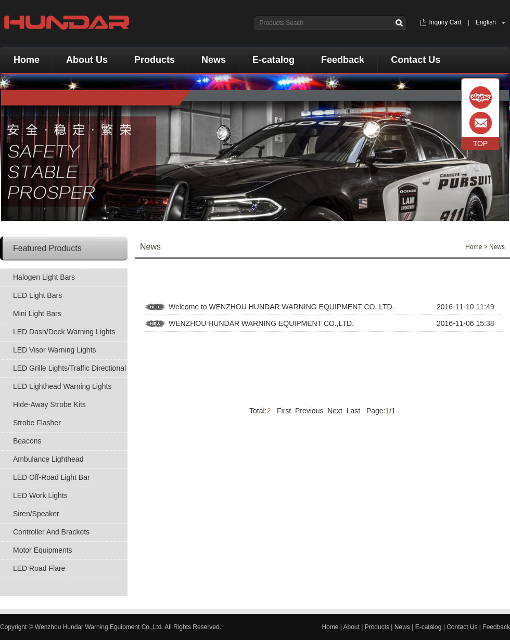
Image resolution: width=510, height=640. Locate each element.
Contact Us (415, 60)
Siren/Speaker (36, 514)
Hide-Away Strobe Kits (49, 404)
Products (154, 60)
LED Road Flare (39, 568)
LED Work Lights (40, 495)
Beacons (27, 441)
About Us (87, 60)
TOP (480, 143)
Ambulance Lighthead (48, 459)
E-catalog (273, 60)
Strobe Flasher (37, 423)
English (486, 22)
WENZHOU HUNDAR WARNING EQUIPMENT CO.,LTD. (261, 323)
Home (27, 60)
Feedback (342, 60)
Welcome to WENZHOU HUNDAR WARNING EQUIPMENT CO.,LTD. (281, 307)
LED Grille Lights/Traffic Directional (69, 368)
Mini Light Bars (37, 313)
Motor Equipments (42, 550)
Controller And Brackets (51, 532)
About (351, 627)
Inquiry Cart (445, 22)
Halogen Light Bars (44, 277)
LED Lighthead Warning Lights (62, 386)
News (213, 60)
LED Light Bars (37, 295)
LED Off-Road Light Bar (51, 477)
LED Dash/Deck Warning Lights (64, 332)
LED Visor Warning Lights (54, 350)
